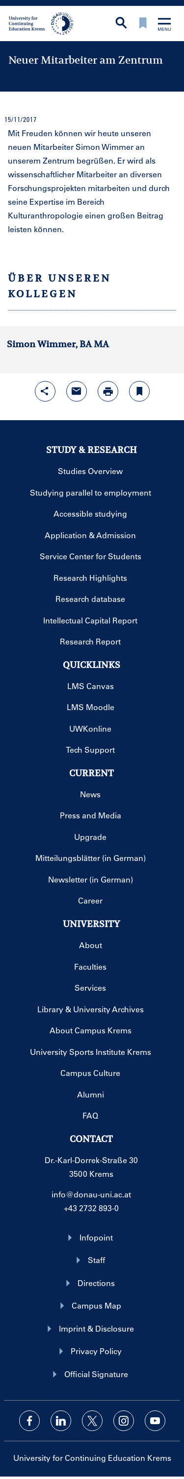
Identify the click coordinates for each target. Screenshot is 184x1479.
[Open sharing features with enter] (45, 391)
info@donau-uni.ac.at (91, 1194)
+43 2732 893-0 (91, 1208)
